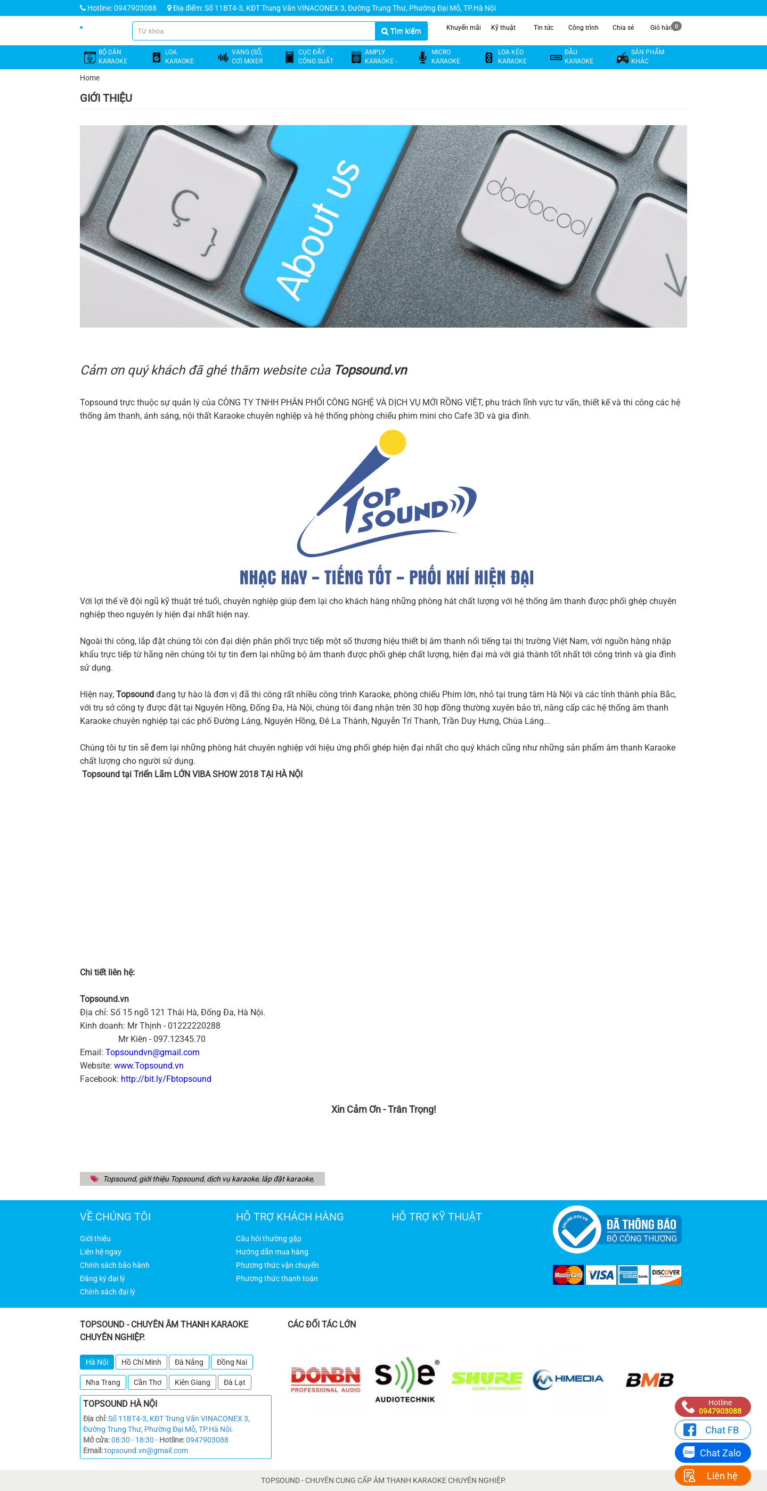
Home (90, 78)
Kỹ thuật (503, 26)
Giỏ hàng (666, 26)
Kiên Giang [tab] (192, 1382)
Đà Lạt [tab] (235, 1382)
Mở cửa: (96, 1440)
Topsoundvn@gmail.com (152, 1052)
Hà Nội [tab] (97, 1362)
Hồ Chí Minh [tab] (141, 1362)
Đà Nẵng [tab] (189, 1362)
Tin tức (543, 26)
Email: (93, 1450)
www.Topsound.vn (149, 1066)
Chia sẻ (623, 26)
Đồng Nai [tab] (232, 1362)
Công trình (583, 26)
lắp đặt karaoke (287, 1179)
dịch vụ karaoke (232, 1179)
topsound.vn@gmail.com (146, 1450)
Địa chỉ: (95, 1418)
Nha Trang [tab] (103, 1382)
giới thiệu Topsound (171, 1179)
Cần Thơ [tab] (147, 1382)
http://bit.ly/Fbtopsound (166, 1079)
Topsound (119, 1179)
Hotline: (171, 1440)
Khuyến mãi (463, 26)
